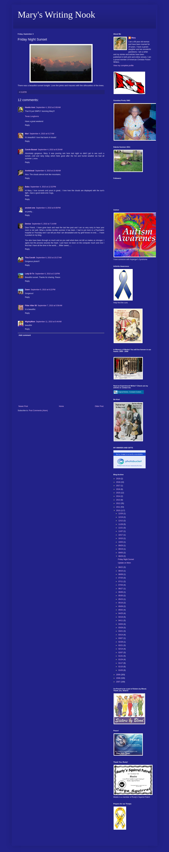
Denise (28, 224)
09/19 (120, 549)
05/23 (120, 599)
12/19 (120, 517)
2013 (118, 500)
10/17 (120, 535)
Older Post (99, 406)
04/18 (120, 617)
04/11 (120, 620)
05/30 (120, 596)
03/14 (120, 635)
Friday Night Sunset (126, 559)
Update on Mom (124, 563)
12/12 (120, 521)
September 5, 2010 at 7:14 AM (44, 224)
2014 (118, 496)
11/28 (120, 524)
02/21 (120, 645)
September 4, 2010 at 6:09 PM (48, 208)
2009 (118, 675)
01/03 (120, 670)
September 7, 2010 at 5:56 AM (50, 305)
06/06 (120, 592)
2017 (118, 486)
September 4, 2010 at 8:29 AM (50, 150)
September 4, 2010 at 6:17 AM (42, 134)
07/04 (120, 585)
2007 (118, 682)
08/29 (120, 556)
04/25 (120, 613)
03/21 (120, 631)
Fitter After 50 (31, 305)
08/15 (120, 571)
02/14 (120, 649)
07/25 (120, 578)
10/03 (120, 542)
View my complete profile (123, 65)
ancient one (30, 208)
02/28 (120, 642)
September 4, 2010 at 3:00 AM (48, 107)
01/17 (120, 663)
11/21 (120, 528)
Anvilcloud (29, 171)
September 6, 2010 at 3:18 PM (47, 274)
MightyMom (30, 322)
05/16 (120, 603)
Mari (27, 134)
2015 (118, 493)
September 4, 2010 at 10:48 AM (48, 171)
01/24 (120, 659)
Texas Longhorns (32, 116)
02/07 (120, 652)
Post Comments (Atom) (38, 410)
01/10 (120, 667)
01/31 (120, 656)
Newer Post (23, 406)
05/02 (120, 610)
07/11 (120, 581)
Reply (27, 125)
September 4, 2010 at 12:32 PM (43, 187)
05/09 (120, 606)
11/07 (120, 531)
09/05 (120, 553)
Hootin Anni (30, 107)
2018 (118, 482)
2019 (118, 479)
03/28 (120, 628)
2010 (118, 510)
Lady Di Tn (29, 274)
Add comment (25, 335)
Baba (27, 187)
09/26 (120, 545)
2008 (118, 678)
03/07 (120, 638)
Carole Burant (31, 150)
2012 (118, 503)
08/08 (120, 574)
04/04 (120, 624)
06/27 (120, 589)
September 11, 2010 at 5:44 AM (48, 322)
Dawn (27, 290)
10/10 (120, 538)
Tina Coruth (30, 258)
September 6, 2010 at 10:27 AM (49, 258)
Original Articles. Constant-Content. (127, 392)
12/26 (120, 513)
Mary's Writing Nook (56, 15)
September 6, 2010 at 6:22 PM (43, 290)
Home (61, 406)
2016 (118, 489)
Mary (133, 38)
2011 (118, 507)
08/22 (120, 567)
